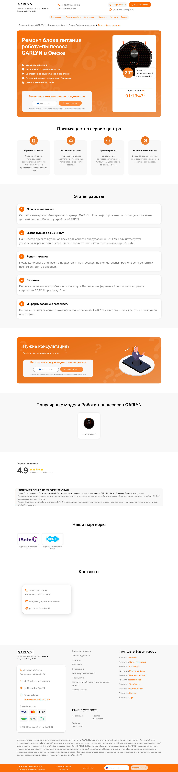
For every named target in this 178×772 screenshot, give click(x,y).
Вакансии (103, 17)
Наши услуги (78, 678)
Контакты (114, 17)
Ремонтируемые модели (83, 673)
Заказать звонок (139, 4)
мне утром (67, 8)
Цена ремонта (90, 17)
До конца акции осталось (64, 768)
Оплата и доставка (81, 655)
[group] (28, 541)
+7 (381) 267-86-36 (70, 5)
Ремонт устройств (73, 17)
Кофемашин (78, 716)
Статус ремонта (117, 4)
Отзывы (124, 17)
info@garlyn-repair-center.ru (35, 681)
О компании (56, 17)
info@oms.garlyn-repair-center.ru (42, 601)
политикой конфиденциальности (75, 108)
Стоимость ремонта (81, 651)
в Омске (43, 9)
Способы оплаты (80, 689)
